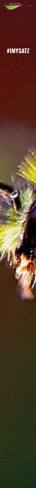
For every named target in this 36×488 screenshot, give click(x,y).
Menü (30, 6)
